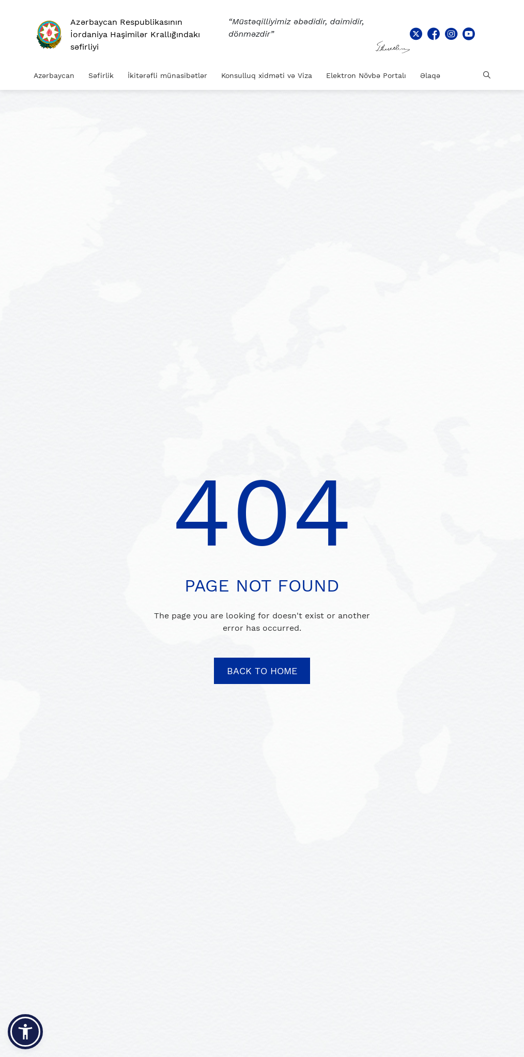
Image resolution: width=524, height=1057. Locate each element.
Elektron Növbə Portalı (366, 75)
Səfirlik (101, 75)
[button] (25, 1032)
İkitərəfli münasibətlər (167, 75)
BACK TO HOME (262, 670)
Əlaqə (430, 75)
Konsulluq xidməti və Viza (266, 75)
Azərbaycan (54, 75)
